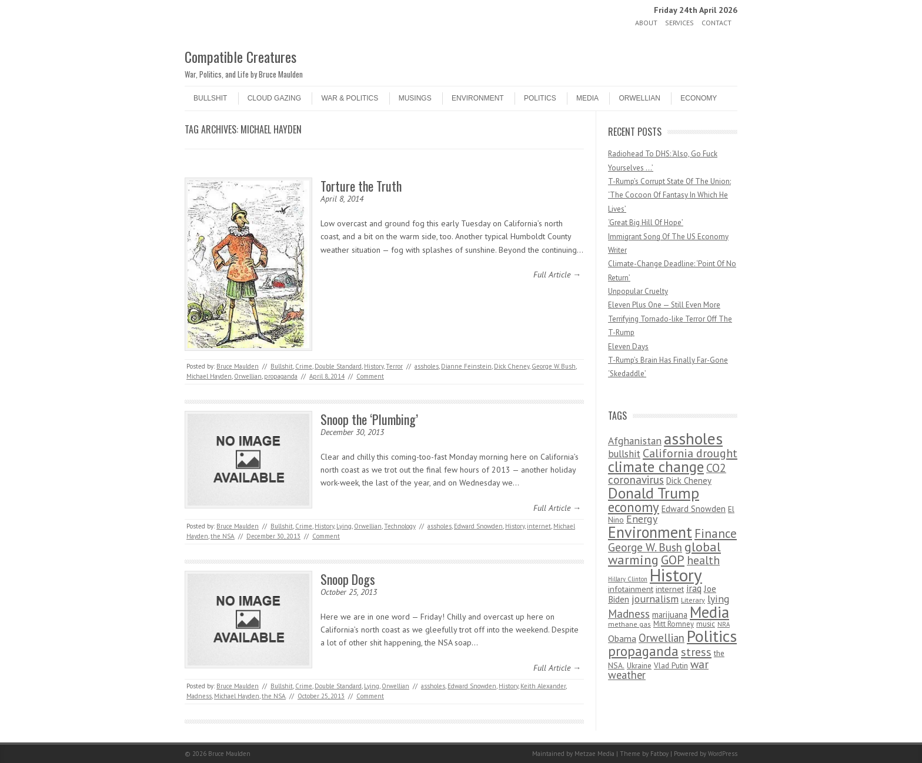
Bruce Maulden (237, 366)
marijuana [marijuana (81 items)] (669, 614)
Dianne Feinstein (466, 366)
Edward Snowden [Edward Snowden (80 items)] (694, 508)
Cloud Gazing (274, 98)
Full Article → (557, 274)
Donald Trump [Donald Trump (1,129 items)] (653, 493)
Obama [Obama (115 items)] (622, 638)
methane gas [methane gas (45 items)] (629, 624)
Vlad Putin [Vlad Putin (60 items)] (671, 665)
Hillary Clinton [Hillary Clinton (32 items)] (627, 579)
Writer (617, 250)
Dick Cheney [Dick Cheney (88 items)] (688, 480)
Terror (394, 366)
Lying (344, 526)
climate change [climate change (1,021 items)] (656, 466)
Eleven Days (628, 347)
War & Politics (349, 98)
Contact (716, 22)
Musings (415, 98)
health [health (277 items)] (703, 560)
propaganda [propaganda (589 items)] (643, 651)
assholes (427, 366)
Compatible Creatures (240, 56)
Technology (400, 526)
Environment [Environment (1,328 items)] (650, 532)
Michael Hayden (209, 376)
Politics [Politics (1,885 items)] (712, 636)
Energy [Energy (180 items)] (641, 519)
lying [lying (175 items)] (718, 598)
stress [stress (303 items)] (696, 652)
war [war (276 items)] (699, 664)
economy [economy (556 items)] (633, 507)
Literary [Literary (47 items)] (693, 599)
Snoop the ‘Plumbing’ (369, 419)
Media (587, 98)
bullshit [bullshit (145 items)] (624, 453)
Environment (478, 98)
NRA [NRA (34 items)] (723, 624)
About (646, 22)
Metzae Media (594, 753)
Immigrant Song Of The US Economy (668, 237)
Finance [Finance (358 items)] (715, 533)
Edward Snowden (478, 526)
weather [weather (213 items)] (627, 675)
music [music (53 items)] (705, 624)
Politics (540, 98)
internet (539, 526)
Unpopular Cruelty (638, 291)
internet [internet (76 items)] (670, 588)
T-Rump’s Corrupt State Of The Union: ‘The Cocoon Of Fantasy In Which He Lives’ (669, 195)
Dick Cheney (511, 366)
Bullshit (210, 98)
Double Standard (338, 366)
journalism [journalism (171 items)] (655, 598)
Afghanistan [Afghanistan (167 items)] (635, 440)
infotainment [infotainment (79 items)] (630, 588)
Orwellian (639, 98)
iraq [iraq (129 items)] (693, 588)
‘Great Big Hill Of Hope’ (645, 222)
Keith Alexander (543, 686)
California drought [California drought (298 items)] (690, 453)
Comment (370, 376)
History (373, 366)
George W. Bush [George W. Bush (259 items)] (645, 547)
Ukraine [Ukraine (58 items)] (639, 666)
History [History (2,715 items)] (676, 575)
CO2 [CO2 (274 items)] (716, 467)
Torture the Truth (361, 185)
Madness (199, 696)
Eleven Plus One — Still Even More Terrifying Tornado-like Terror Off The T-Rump (670, 318)
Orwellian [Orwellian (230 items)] (661, 638)
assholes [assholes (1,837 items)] (693, 438)
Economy (698, 98)
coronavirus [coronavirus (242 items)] (636, 479)
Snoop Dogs (347, 579)
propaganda (281, 376)
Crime (303, 366)
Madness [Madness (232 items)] (629, 614)
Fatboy (659, 753)
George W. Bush (554, 366)
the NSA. (223, 536)
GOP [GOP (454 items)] (672, 559)
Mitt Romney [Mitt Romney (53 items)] (673, 624)
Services (679, 22)
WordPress (722, 753)
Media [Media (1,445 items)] (709, 612)
